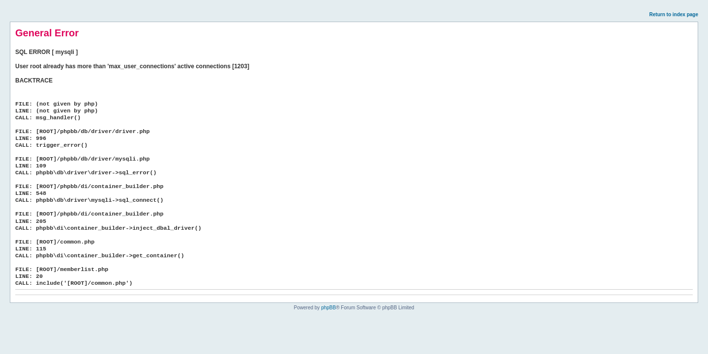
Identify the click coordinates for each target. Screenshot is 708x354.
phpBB (328, 307)
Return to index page (673, 14)
